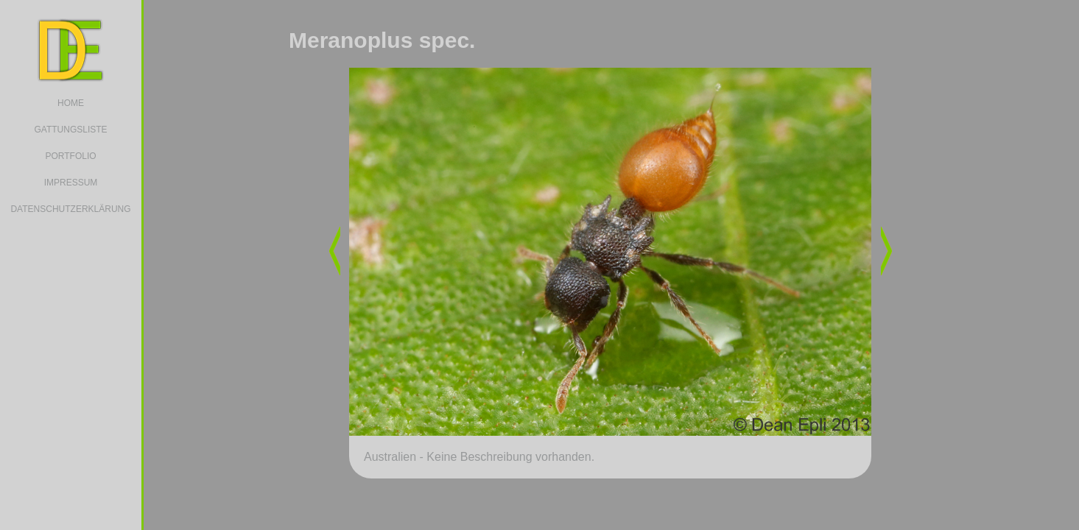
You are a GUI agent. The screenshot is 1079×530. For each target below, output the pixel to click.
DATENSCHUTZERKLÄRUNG (70, 209)
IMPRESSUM (71, 182)
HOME (70, 103)
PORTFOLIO (70, 156)
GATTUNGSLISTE (70, 129)
